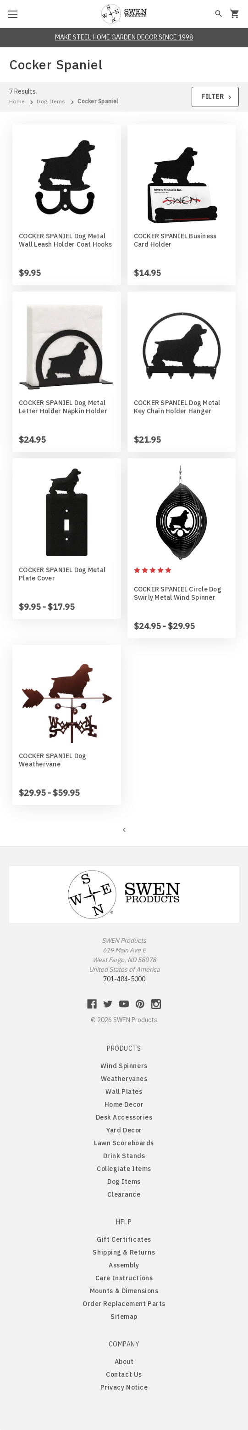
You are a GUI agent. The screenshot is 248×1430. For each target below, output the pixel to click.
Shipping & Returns (124, 1252)
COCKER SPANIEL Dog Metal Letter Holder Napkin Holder (63, 407)
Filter (217, 96)
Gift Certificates (124, 1239)
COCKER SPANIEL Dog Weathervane (53, 760)
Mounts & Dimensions (124, 1291)
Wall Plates (123, 1091)
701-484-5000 (124, 979)
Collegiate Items (124, 1169)
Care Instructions (124, 1278)
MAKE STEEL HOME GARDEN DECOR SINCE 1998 (124, 37)
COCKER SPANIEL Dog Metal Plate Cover (62, 574)
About (124, 1361)
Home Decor (124, 1104)
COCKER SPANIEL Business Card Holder (175, 240)
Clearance (123, 1194)
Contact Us (124, 1374)
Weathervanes (124, 1079)
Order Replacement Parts (124, 1304)
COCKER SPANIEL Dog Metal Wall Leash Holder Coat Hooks (65, 240)
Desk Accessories (124, 1117)
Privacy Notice (124, 1387)
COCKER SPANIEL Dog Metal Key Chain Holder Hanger (177, 407)
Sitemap (124, 1316)
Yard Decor (124, 1130)
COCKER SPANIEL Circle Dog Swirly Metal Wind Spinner (177, 593)
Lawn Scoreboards (124, 1143)
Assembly (124, 1265)
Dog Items (124, 1181)
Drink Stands (124, 1156)
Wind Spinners (123, 1066)
